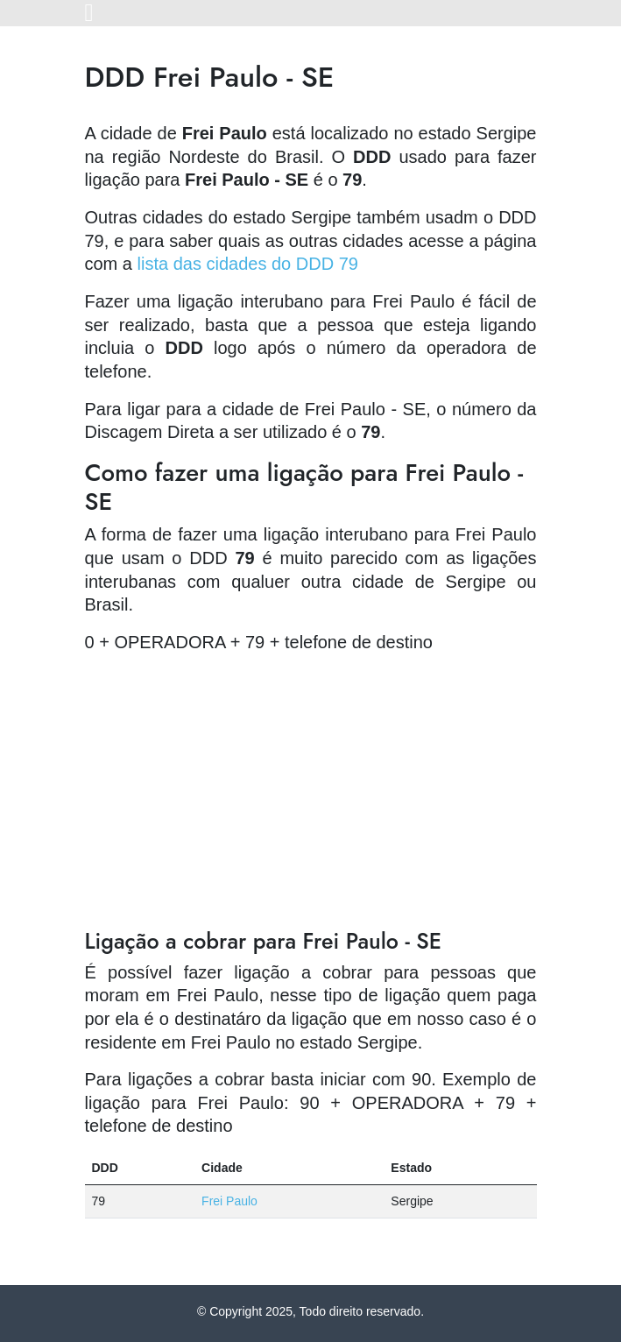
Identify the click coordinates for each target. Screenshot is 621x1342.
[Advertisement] (311, 791)
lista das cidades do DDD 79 (248, 263)
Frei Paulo (229, 1201)
